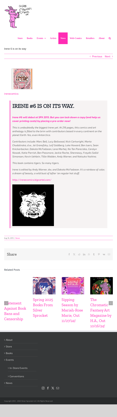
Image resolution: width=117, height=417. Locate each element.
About (9, 339)
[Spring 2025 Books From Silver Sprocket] (44, 278)
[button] (110, 38)
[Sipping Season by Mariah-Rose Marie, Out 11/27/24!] (73, 278)
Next (107, 56)
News (17, 238)
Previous (97, 56)
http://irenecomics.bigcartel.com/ (31, 179)
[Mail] (57, 388)
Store (9, 346)
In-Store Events (18, 367)
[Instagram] (43, 388)
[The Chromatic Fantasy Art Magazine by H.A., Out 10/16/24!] (101, 278)
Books (9, 353)
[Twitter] (52, 388)
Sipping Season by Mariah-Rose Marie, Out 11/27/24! (72, 310)
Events (10, 359)
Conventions (17, 376)
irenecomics (11, 93)
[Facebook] (48, 388)
